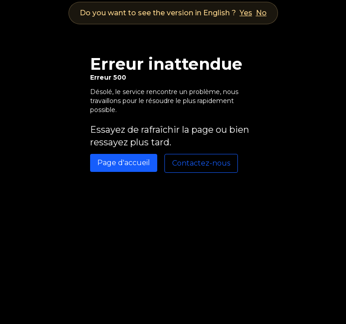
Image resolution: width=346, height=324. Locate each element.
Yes (246, 13)
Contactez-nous (201, 163)
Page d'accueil (123, 162)
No (261, 13)
